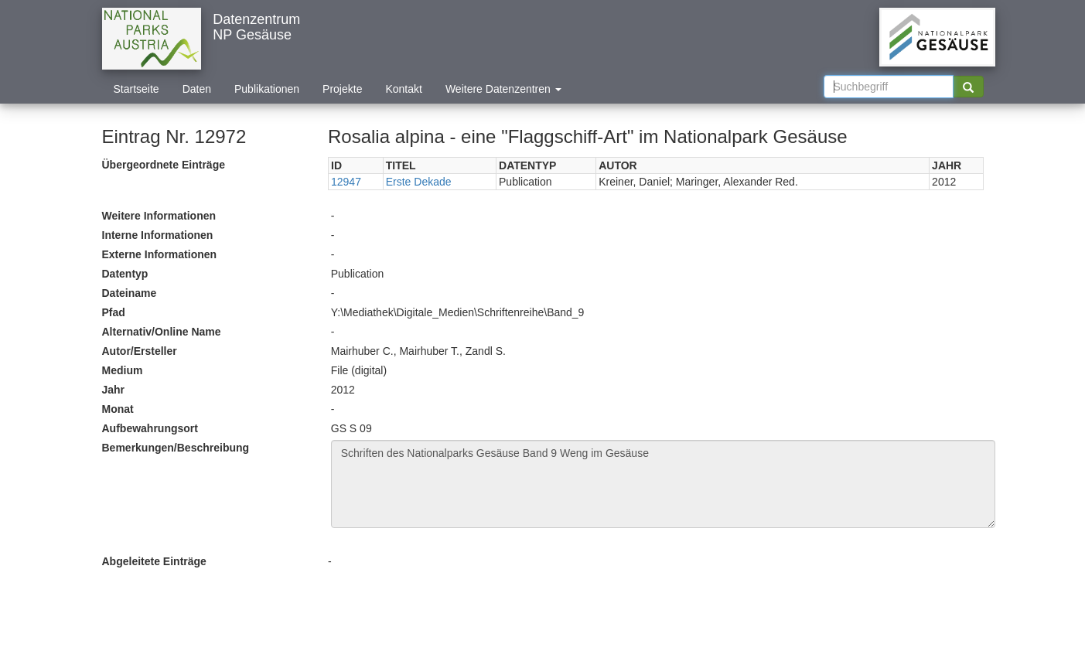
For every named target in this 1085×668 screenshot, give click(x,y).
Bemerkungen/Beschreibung (176, 447)
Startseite (136, 89)
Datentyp (125, 274)
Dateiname (129, 293)
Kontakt (403, 89)
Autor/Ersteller (139, 351)
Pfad (113, 312)
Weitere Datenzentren (503, 89)
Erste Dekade (419, 182)
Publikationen (266, 89)
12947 (346, 182)
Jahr (113, 389)
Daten (197, 89)
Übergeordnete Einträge (163, 164)
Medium (122, 370)
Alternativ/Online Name (161, 331)
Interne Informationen (157, 235)
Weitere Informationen (159, 216)
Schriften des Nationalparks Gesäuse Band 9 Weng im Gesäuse (663, 484)
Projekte (342, 89)
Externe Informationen (159, 254)
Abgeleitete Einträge (154, 561)
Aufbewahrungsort (150, 428)
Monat (118, 409)
